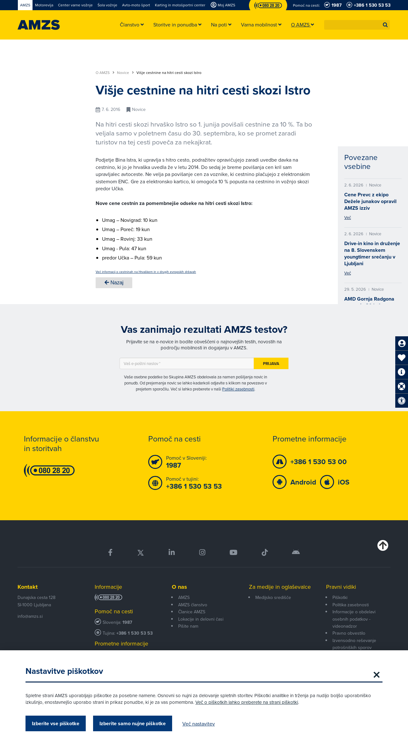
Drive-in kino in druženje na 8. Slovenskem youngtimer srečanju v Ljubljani (372, 253)
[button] (385, 24)
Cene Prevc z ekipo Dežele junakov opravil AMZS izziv (370, 201)
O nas (179, 587)
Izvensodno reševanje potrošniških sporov (354, 644)
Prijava (271, 364)
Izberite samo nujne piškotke (132, 723)
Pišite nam (188, 626)
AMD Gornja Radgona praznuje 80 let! (369, 302)
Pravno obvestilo (348, 633)
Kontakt (28, 587)
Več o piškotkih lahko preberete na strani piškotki (246, 702)
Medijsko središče (273, 597)
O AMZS (105, 72)
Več (347, 217)
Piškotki (339, 597)
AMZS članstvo (192, 605)
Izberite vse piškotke (55, 723)
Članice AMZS (191, 612)
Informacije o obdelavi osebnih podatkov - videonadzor (353, 619)
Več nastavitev (198, 723)
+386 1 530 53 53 (134, 633)
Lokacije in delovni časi (200, 619)
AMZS (184, 597)
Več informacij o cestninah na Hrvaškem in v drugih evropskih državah (146, 271)
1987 (127, 622)
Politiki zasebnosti (238, 389)
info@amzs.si (30, 616)
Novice (125, 72)
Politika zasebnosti (350, 605)
